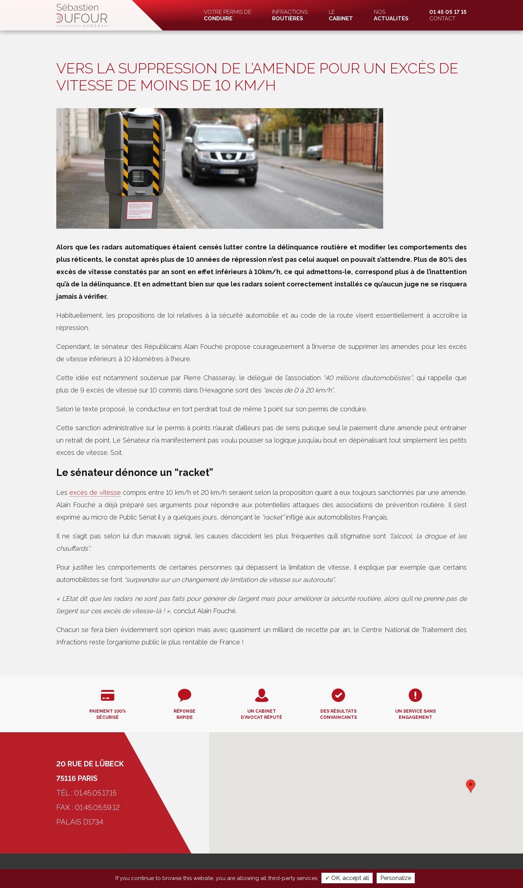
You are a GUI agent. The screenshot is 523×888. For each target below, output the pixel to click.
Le (341, 15)
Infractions (290, 15)
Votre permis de (227, 15)
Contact (448, 15)
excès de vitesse (95, 492)
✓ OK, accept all (347, 878)
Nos (391, 15)
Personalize (395, 878)
